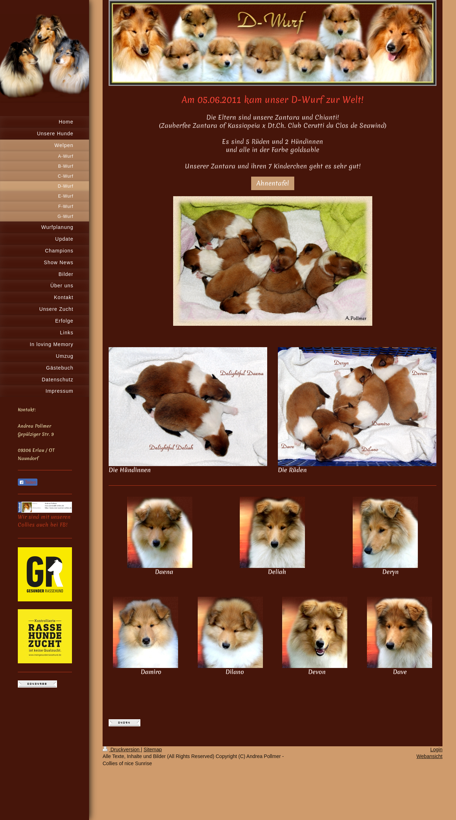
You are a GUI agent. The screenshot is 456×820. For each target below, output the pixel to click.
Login (436, 749)
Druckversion (122, 749)
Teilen (27, 482)
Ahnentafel (272, 183)
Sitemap (153, 749)
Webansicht (429, 756)
